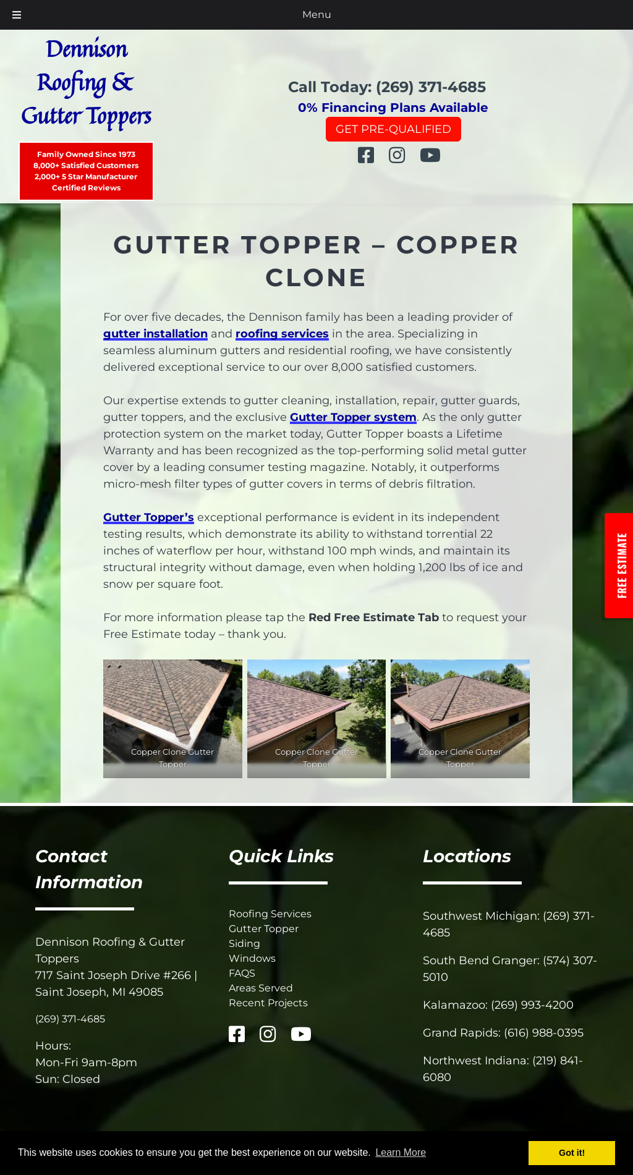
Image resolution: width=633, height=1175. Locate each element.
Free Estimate (621, 565)
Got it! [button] (572, 1153)
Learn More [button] (400, 1152)
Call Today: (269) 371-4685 (387, 87)
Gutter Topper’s (148, 517)
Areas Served (261, 988)
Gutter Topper (264, 929)
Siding (244, 943)
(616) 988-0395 (544, 1033)
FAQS (242, 973)
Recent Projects (268, 1003)
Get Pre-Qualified (393, 129)
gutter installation (155, 334)
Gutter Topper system (353, 417)
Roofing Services (270, 914)
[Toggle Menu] (16, 15)
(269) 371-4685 (70, 1019)
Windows (252, 958)
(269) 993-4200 (532, 1005)
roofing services (282, 334)
